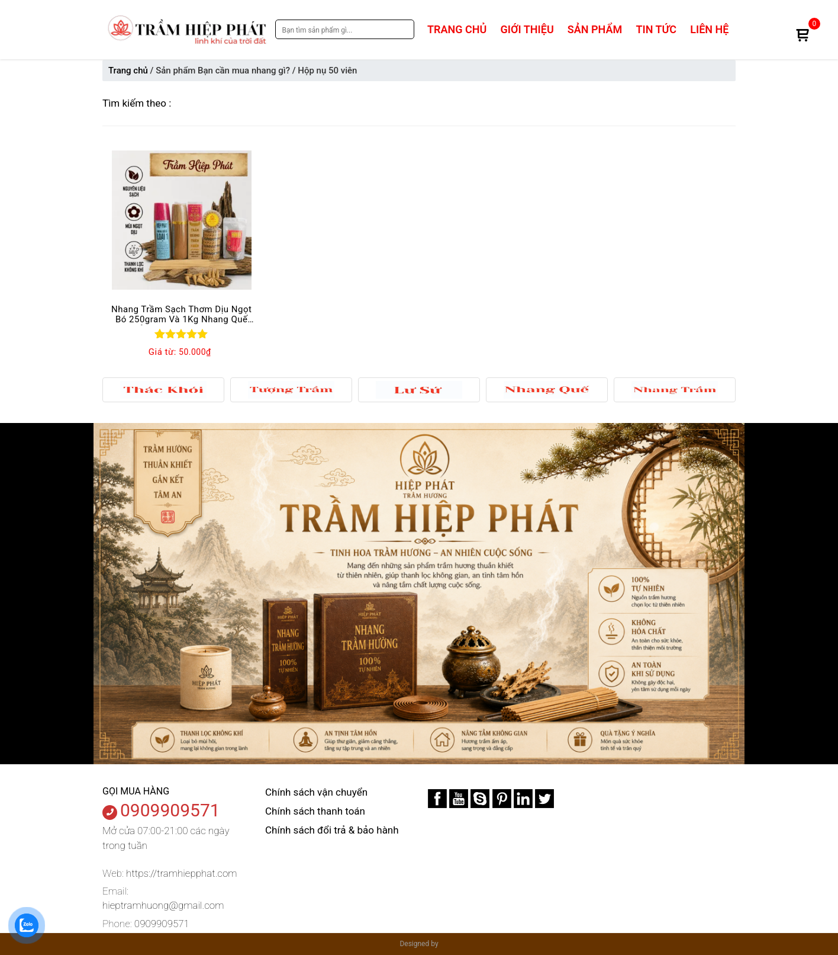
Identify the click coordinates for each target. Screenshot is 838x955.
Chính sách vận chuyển (316, 792)
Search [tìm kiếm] (402, 29)
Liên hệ (709, 29)
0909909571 (170, 810)
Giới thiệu (527, 29)
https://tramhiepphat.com (181, 873)
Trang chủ (456, 29)
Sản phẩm (595, 29)
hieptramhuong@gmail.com (163, 905)
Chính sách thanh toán (315, 811)
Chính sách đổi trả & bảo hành (332, 830)
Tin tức (656, 29)
